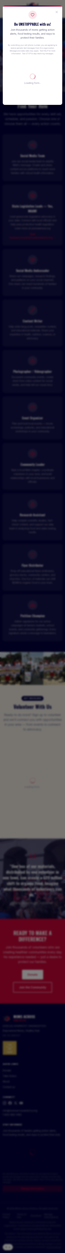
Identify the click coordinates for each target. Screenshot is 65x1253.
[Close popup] (56, 12)
